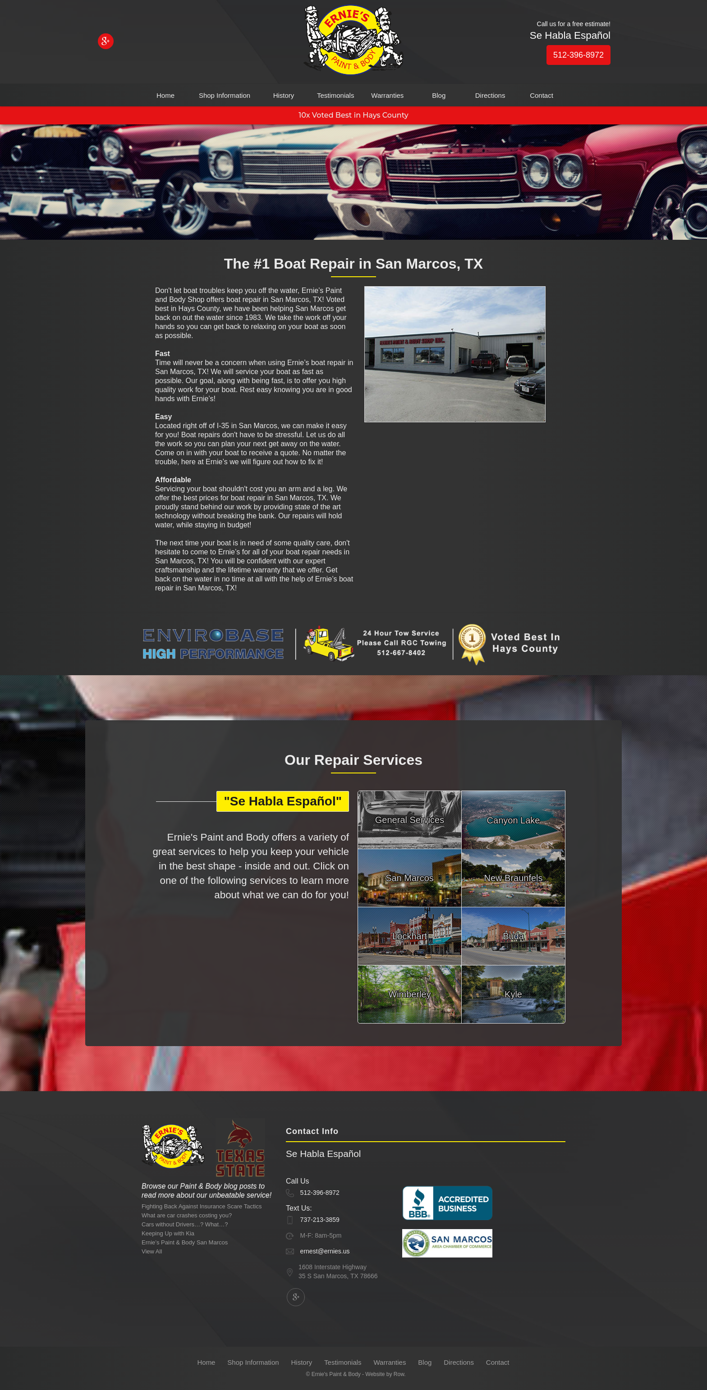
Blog (438, 95)
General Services (409, 820)
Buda (513, 936)
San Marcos (410, 878)
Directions (490, 95)
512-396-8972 (578, 54)
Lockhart (409, 936)
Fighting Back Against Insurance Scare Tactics (202, 1206)
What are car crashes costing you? (187, 1215)
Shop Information (224, 95)
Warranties (387, 95)
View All (152, 1251)
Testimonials (335, 95)
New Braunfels (513, 878)
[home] (353, 42)
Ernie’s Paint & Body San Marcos (185, 1242)
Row (399, 1374)
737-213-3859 (320, 1219)
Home (165, 95)
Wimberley (409, 994)
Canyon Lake (513, 820)
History (283, 95)
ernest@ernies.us (325, 1251)
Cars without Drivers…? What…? (185, 1224)
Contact (541, 95)
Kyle (513, 994)
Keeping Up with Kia (168, 1233)
